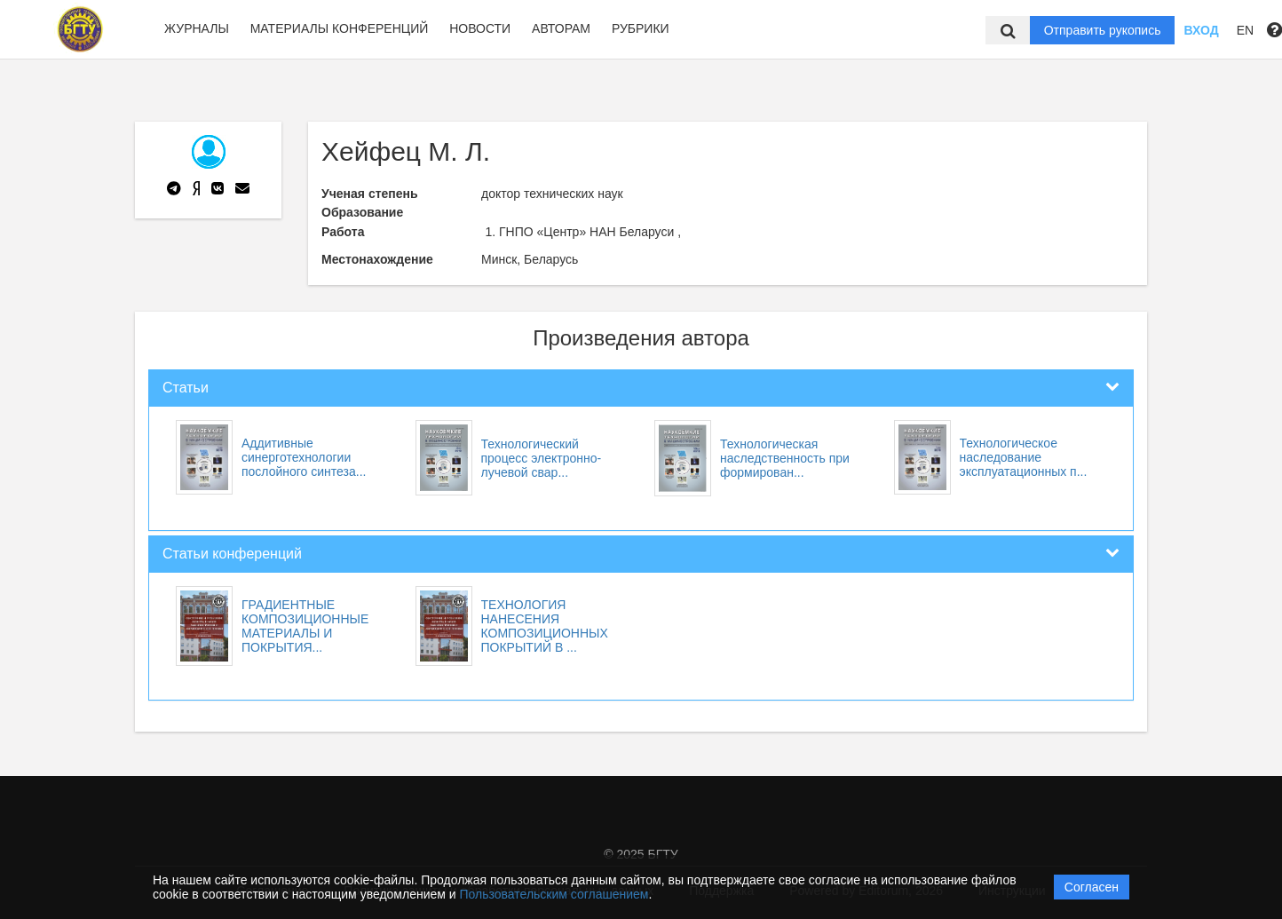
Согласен (1091, 887)
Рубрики (640, 28)
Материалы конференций (339, 28)
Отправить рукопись (1102, 30)
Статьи (185, 387)
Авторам (561, 28)
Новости (479, 28)
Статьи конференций (232, 553)
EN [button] (1245, 30)
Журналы (196, 28)
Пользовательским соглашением (554, 894)
